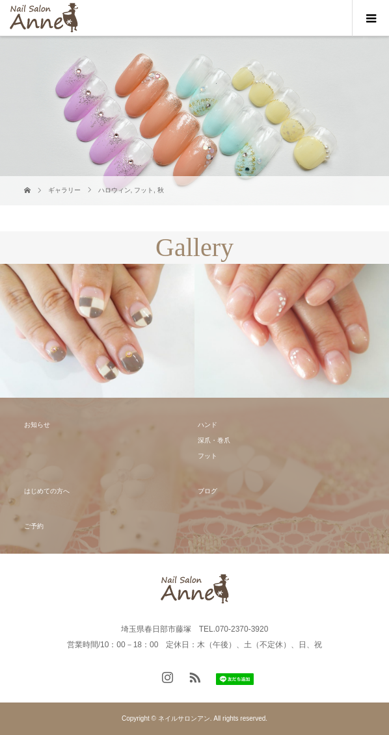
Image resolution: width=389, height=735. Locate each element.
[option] (97, 331)
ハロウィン (114, 190)
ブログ (207, 491)
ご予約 (34, 526)
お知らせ (37, 424)
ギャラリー (64, 190)
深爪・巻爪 (214, 440)
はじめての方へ (47, 491)
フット (144, 190)
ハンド (207, 424)
